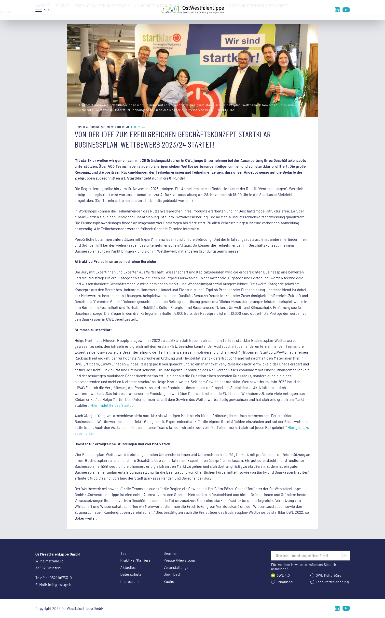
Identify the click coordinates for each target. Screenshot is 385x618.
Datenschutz (130, 574)
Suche (169, 581)
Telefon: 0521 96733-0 (53, 577)
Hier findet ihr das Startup (112, 405)
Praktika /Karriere (135, 560)
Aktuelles (128, 567)
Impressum (129, 581)
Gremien (171, 553)
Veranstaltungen (177, 567)
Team (125, 553)
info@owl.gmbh (60, 584)
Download (172, 574)
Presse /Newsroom (179, 560)
